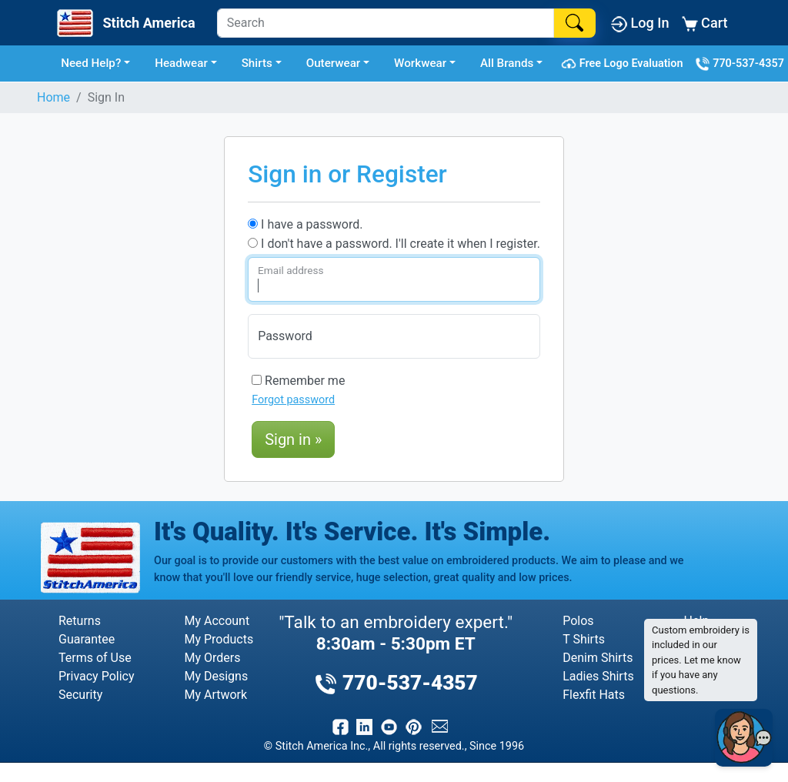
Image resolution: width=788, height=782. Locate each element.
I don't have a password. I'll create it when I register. (394, 243)
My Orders (212, 657)
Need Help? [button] (91, 63)
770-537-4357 (739, 64)
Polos (578, 620)
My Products (218, 639)
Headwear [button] (181, 63)
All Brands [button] (506, 63)
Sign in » (293, 439)
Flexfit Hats (594, 694)
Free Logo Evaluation (624, 64)
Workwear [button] (420, 63)
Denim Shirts (598, 657)
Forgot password (293, 399)
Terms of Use (95, 657)
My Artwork (215, 694)
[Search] (385, 23)
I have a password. (305, 224)
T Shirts (584, 639)
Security (80, 694)
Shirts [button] (257, 63)
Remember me (298, 380)
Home (53, 97)
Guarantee (86, 639)
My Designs (216, 676)
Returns (79, 620)
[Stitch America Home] (124, 23)
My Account (216, 620)
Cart (705, 23)
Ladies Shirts (598, 676)
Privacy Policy (96, 676)
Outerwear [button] (333, 63)
